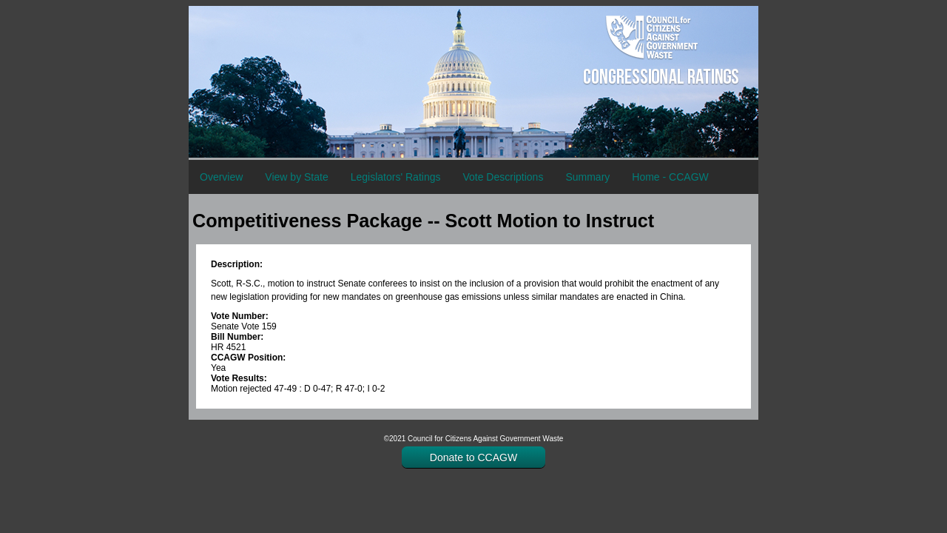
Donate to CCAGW (473, 457)
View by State (296, 177)
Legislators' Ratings (396, 177)
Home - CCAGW (670, 177)
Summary (587, 177)
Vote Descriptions (502, 177)
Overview (221, 177)
